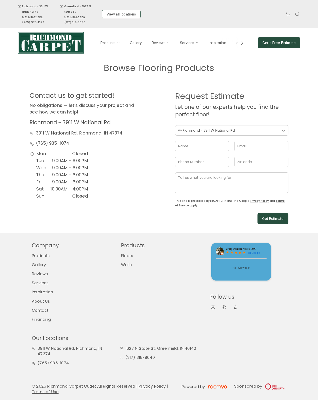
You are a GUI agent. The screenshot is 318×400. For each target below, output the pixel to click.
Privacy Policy (259, 201)
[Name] (202, 146)
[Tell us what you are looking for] (231, 182)
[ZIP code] (261, 162)
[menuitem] (110, 42)
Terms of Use (45, 391)
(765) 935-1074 (33, 22)
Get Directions (32, 17)
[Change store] (231, 130)
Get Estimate (273, 218)
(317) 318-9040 (74, 22)
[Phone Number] (202, 162)
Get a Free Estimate (279, 42)
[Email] (261, 146)
